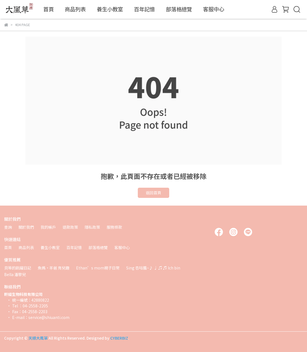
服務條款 (114, 227)
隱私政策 (92, 227)
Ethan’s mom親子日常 (98, 268)
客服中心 (213, 9)
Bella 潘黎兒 (15, 274)
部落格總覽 (179, 9)
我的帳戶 (48, 227)
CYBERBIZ (119, 338)
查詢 (8, 227)
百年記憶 (144, 9)
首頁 (48, 9)
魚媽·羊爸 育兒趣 (53, 268)
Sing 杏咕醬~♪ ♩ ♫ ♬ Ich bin (153, 268)
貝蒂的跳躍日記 (17, 268)
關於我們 (26, 227)
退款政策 (70, 227)
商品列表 (75, 9)
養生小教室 (110, 9)
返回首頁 (153, 192)
